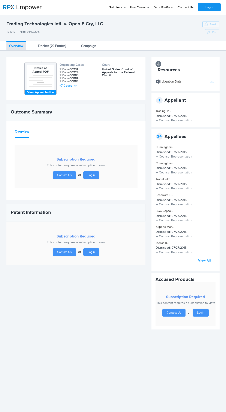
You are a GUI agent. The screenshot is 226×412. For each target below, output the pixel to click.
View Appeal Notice (40, 92)
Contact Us (185, 7)
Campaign (88, 46)
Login (209, 7)
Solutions (115, 7)
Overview (16, 46)
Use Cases (138, 7)
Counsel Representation (175, 120)
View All (204, 260)
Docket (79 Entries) (52, 46)
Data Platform (163, 7)
